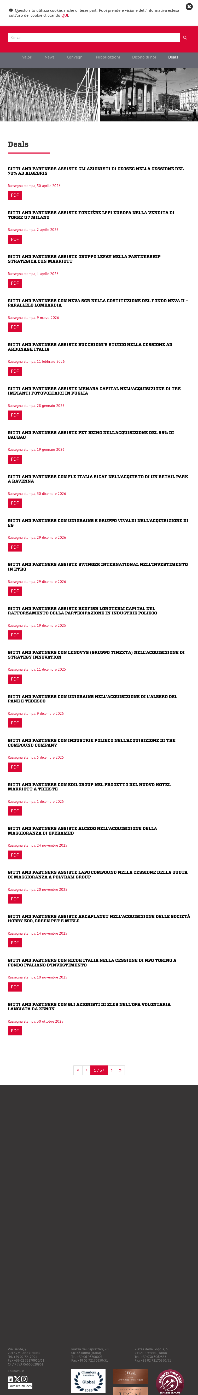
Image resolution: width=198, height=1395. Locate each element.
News (50, 57)
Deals (173, 57)
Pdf (15, 195)
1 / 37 (99, 1070)
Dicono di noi (144, 57)
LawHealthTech (20, 1386)
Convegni (75, 57)
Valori (27, 57)
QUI (64, 15)
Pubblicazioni (108, 57)
